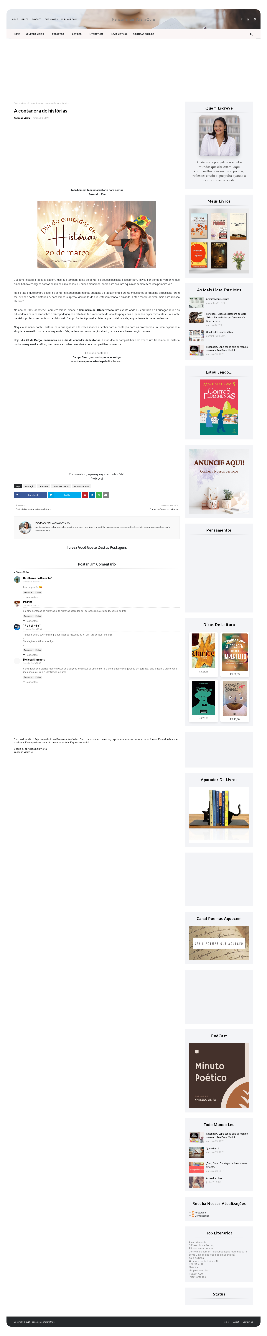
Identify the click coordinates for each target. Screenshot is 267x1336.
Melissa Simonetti (34, 659)
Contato (36, 19)
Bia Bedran (114, 361)
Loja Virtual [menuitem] (119, 33)
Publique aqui (69, 19)
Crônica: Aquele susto (217, 298)
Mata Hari (194, 1267)
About (236, 1321)
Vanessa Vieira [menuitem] (35, 33)
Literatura (43, 486)
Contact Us (248, 1321)
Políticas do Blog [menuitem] (143, 33)
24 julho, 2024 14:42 (32, 663)
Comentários (201, 1215)
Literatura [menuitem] (96, 33)
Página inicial (20, 103)
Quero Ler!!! (212, 1148)
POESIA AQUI (196, 1264)
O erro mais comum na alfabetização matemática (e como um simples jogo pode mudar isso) (218, 1253)
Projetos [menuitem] (58, 33)
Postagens (199, 1212)
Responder (28, 592)
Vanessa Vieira (22, 117)
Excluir (38, 592)
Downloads (51, 19)
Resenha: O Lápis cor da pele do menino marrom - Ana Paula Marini (227, 348)
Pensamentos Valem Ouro (133, 19)
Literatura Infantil (61, 486)
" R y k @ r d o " (31, 625)
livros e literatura (36, 103)
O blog (25, 19)
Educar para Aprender (201, 1248)
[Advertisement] (125, 70)
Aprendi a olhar (214, 1178)
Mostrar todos (198, 1276)
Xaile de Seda (196, 1257)
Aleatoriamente (197, 1242)
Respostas (32, 597)
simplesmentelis (198, 1270)
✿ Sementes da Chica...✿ (203, 1260)
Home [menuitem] (17, 33)
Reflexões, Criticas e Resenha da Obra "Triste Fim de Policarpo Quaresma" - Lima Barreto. (226, 317)
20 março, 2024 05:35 (33, 581)
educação (29, 486)
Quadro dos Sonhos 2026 (219, 331)
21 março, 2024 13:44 (32, 629)
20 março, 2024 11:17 (32, 605)
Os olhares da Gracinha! (37, 578)
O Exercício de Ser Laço (202, 1245)
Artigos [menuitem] (77, 33)
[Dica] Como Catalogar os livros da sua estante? (226, 1165)
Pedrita (27, 601)
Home (15, 19)
